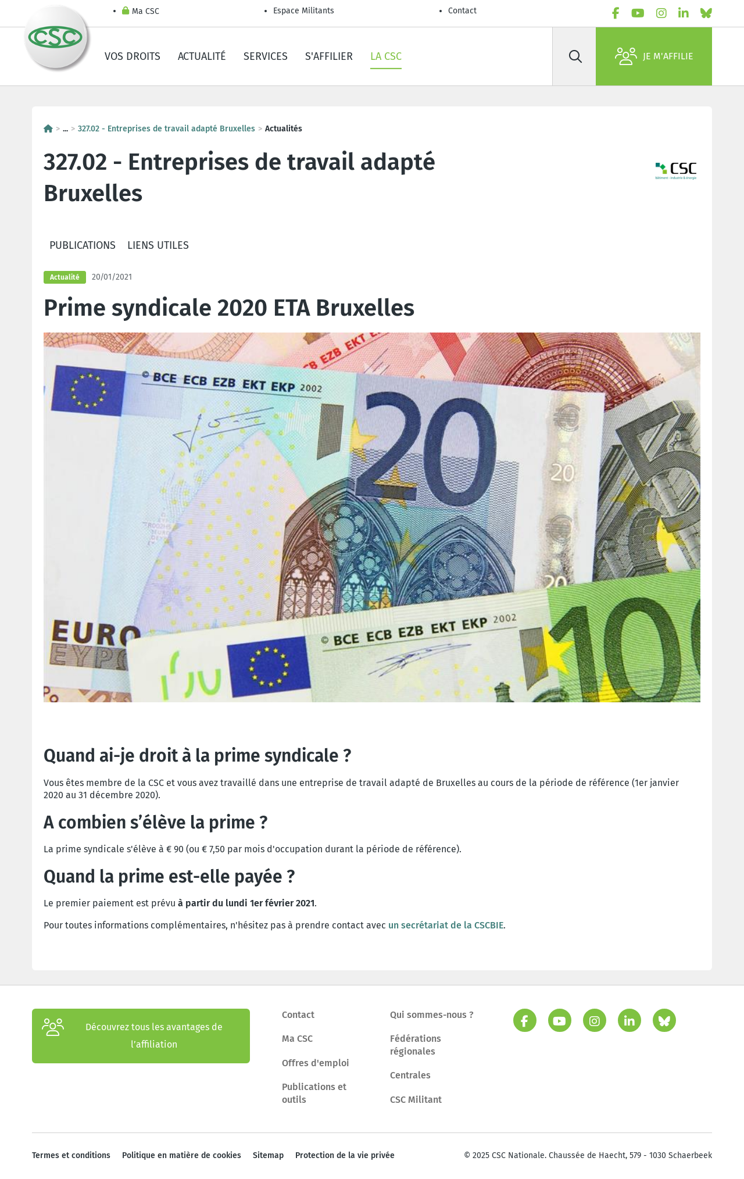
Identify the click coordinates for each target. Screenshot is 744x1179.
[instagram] (661, 13)
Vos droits (132, 56)
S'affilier (329, 56)
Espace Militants (303, 11)
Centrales (410, 1075)
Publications (82, 245)
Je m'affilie (654, 56)
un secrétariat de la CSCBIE (445, 925)
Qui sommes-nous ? (432, 1014)
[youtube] (637, 13)
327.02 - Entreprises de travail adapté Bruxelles (166, 129)
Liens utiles (158, 245)
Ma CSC (140, 11)
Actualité (202, 56)
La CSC (386, 56)
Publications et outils (314, 1093)
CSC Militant (416, 1099)
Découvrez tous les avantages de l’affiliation (132, 1036)
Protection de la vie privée (345, 1155)
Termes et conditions (71, 1155)
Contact (462, 11)
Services (266, 56)
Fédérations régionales (415, 1045)
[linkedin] (684, 13)
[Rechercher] (575, 56)
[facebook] (615, 13)
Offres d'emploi (315, 1063)
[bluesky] (706, 13)
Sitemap (268, 1155)
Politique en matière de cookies (181, 1155)
